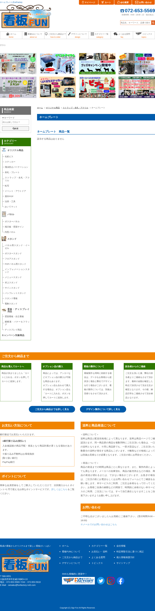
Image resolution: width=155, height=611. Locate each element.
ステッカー (10, 162)
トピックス (97, 563)
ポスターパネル (12, 221)
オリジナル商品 (53, 108)
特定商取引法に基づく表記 (130, 551)
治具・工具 (10, 201)
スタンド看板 (11, 298)
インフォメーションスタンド (17, 270)
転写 (7, 186)
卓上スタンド (11, 282)
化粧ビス (9, 156)
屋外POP (9, 196)
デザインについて (71, 563)
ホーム (40, 108)
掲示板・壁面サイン (14, 227)
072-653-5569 (137, 10)
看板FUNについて (71, 551)
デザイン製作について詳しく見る (103, 409)
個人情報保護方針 (125, 557)
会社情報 (121, 546)
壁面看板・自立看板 (14, 316)
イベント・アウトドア (15, 191)
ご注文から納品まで (72, 557)
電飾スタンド (11, 304)
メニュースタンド (13, 277)
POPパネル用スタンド (15, 264)
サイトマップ (123, 563)
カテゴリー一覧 (99, 546)
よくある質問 (98, 557)
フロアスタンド (12, 259)
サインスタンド (12, 288)
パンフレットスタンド (15, 293)
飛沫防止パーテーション (16, 167)
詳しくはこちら (59, 489)
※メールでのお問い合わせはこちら (99, 524)
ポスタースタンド (13, 253)
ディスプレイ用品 (13, 330)
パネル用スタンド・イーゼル (17, 246)
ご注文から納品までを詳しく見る (52, 409)
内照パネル (10, 232)
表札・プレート (12, 172)
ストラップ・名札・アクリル (75, 108)
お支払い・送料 (99, 551)
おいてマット (11, 207)
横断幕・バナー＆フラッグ (17, 323)
